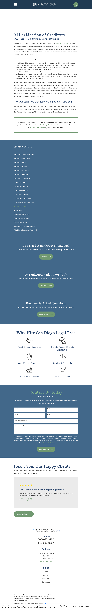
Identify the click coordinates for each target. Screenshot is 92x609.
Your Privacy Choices (38, 603)
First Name (18, 409)
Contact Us (46, 582)
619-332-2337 (46, 543)
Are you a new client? (21, 420)
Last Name (50, 409)
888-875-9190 (46, 539)
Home (46, 572)
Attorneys (46, 575)
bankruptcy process (62, 43)
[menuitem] (46, 155)
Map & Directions (46, 561)
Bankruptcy (46, 579)
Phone (16, 414)
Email (48, 414)
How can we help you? (21, 426)
